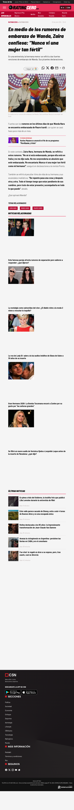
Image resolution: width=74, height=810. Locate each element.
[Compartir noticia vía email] (56, 68)
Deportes (8, 718)
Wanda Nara (25, 208)
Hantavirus (46, 2)
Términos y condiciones (13, 756)
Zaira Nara (12, 208)
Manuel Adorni (35, 2)
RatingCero (23, 22)
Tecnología (9, 735)
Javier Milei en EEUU (21, 2)
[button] (63, 68)
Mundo (7, 743)
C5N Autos (8, 731)
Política (7, 702)
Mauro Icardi (38, 208)
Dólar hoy (67, 2)
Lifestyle (8, 727)
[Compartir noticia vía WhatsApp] (43, 68)
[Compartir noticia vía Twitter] (47, 68)
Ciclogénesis (57, 2)
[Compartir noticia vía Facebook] (52, 68)
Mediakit (8, 752)
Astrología (8, 722)
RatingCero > (13, 22)
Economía (8, 710)
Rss (6, 760)
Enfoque (8, 714)
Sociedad (8, 706)
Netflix (33, 14)
